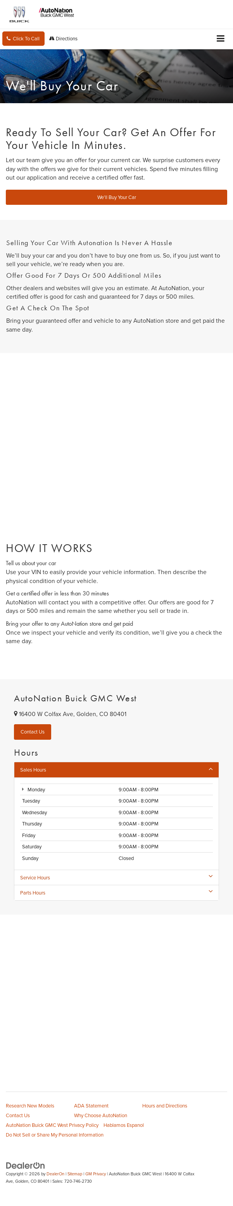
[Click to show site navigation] (221, 39)
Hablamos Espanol (124, 1124)
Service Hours (116, 877)
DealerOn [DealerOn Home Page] (55, 1174)
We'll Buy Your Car (116, 197)
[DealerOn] (25, 1165)
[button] (23, 38)
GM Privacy (95, 1174)
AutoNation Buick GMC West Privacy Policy (52, 1124)
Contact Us (18, 1115)
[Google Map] (116, 992)
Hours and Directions (164, 1105)
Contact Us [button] (33, 731)
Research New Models (30, 1105)
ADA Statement (91, 1105)
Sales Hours (116, 769)
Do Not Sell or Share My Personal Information (55, 1134)
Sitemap (74, 1174)
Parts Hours (116, 892)
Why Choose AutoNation (100, 1115)
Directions (63, 38)
